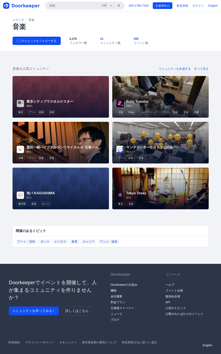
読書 (196, 112)
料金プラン (118, 302)
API (167, 302)
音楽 (51, 112)
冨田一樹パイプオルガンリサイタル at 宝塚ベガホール (67, 147)
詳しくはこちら (77, 311)
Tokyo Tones (136, 193)
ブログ (115, 319)
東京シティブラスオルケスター (52, 101)
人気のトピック (175, 308)
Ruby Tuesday (137, 101)
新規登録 (182, 5)
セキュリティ (68, 342)
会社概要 (116, 296)
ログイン (198, 5)
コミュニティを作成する (175, 68)
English (213, 5)
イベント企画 (174, 290)
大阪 (120, 112)
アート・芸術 (36, 112)
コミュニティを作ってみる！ (34, 311)
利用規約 (14, 342)
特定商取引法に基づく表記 (139, 342)
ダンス (45, 203)
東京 (20, 112)
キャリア (89, 241)
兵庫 (20, 158)
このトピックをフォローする (37, 40)
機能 (113, 290)
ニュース (116, 313)
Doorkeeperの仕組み (124, 284)
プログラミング (148, 112)
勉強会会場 (172, 296)
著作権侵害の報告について (99, 342)
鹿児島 (22, 203)
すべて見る (201, 68)
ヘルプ (169, 284)
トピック (18, 19)
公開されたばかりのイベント (184, 313)
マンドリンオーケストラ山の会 (149, 147)
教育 (74, 241)
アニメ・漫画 (108, 241)
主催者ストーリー (122, 308)
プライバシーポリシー (39, 342)
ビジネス (60, 241)
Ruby (131, 112)
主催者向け (162, 5)
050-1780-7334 (139, 5)
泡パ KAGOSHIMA (41, 193)
